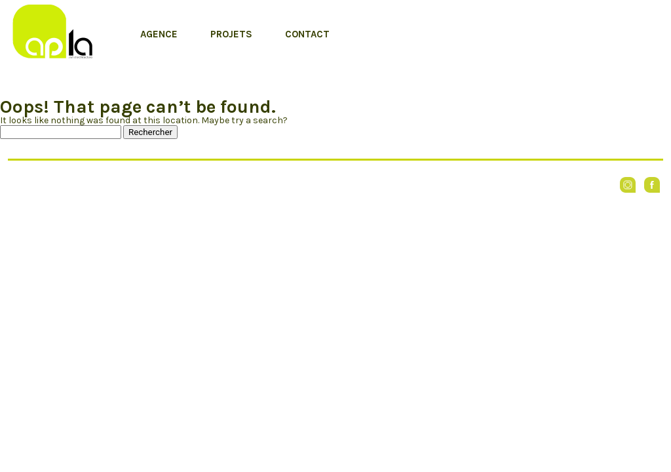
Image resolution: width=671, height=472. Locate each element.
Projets (231, 34)
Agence (159, 34)
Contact (307, 34)
